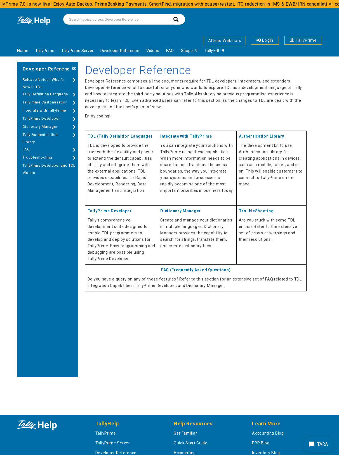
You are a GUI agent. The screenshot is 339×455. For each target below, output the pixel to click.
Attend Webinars (225, 40)
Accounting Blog (268, 433)
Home (22, 50)
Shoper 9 (189, 50)
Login (264, 40)
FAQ (170, 50)
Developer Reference (119, 50)
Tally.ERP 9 (214, 50)
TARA (318, 444)
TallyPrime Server (77, 50)
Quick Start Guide (191, 443)
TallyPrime (303, 40)
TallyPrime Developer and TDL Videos (49, 169)
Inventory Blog (266, 453)
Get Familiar (185, 433)
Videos (152, 50)
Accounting (185, 453)
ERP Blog (261, 443)
